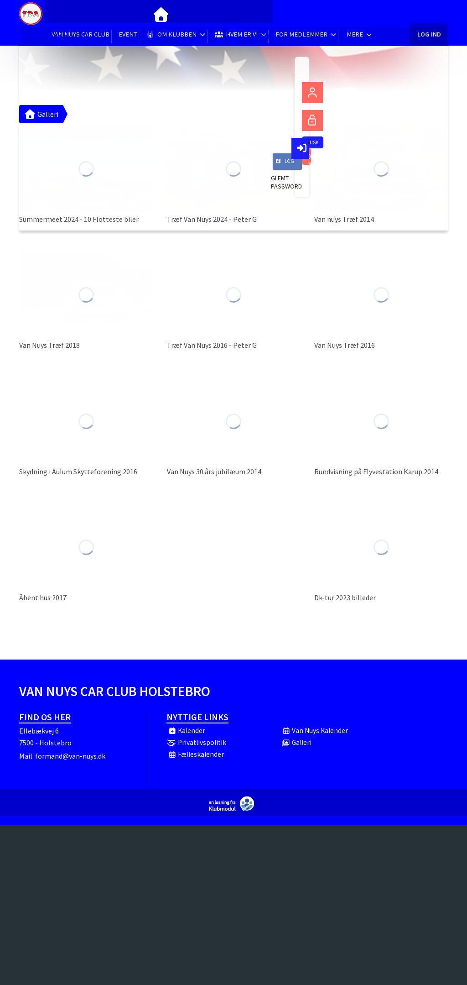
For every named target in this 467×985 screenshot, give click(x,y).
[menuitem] (58, 13)
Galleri (41, 114)
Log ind (428, 13)
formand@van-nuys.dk (70, 755)
